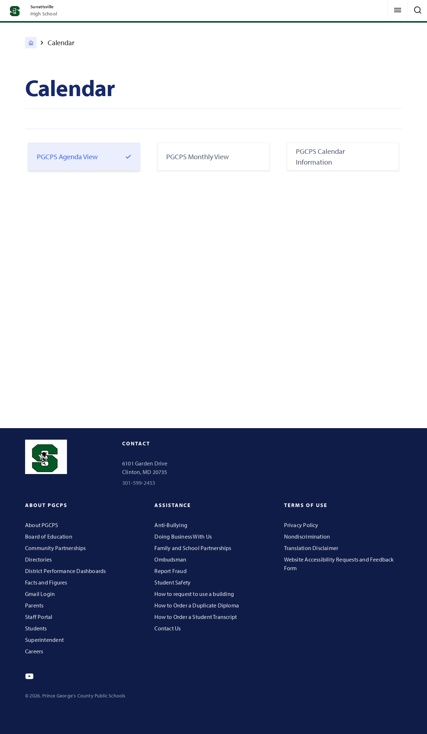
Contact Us (167, 628)
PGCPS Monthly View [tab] (197, 156)
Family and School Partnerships (192, 547)
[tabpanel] (213, 290)
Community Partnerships (55, 547)
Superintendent (44, 639)
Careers (34, 651)
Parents (34, 605)
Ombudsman (170, 559)
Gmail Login (40, 593)
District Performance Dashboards (65, 570)
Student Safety (172, 582)
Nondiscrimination (307, 536)
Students (36, 628)
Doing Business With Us (183, 536)
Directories (38, 559)
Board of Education (48, 536)
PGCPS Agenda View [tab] (67, 156)
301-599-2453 (138, 482)
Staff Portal (39, 616)
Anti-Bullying (170, 525)
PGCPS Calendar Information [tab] (320, 156)
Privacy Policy (301, 525)
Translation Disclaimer (311, 547)
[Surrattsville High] (31, 42)
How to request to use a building (194, 593)
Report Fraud (170, 570)
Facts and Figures (46, 582)
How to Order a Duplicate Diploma (196, 605)
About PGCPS (41, 525)
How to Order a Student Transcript (195, 616)
